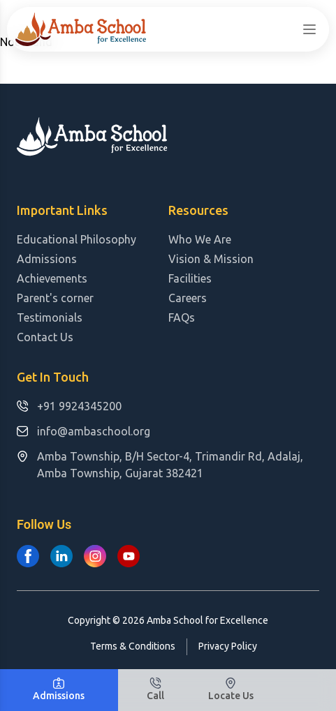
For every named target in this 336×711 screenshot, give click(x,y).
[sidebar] (309, 29)
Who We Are (199, 239)
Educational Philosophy (76, 239)
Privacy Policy (227, 646)
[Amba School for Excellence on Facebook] (28, 556)
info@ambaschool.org (83, 431)
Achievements (52, 278)
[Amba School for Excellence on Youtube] (128, 556)
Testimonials (49, 317)
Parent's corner (55, 298)
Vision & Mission (211, 259)
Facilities (190, 278)
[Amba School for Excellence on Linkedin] (61, 556)
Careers (187, 298)
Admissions (47, 259)
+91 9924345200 (69, 406)
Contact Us (45, 337)
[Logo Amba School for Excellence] (81, 29)
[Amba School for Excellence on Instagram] (95, 556)
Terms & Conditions (132, 646)
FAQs (181, 317)
